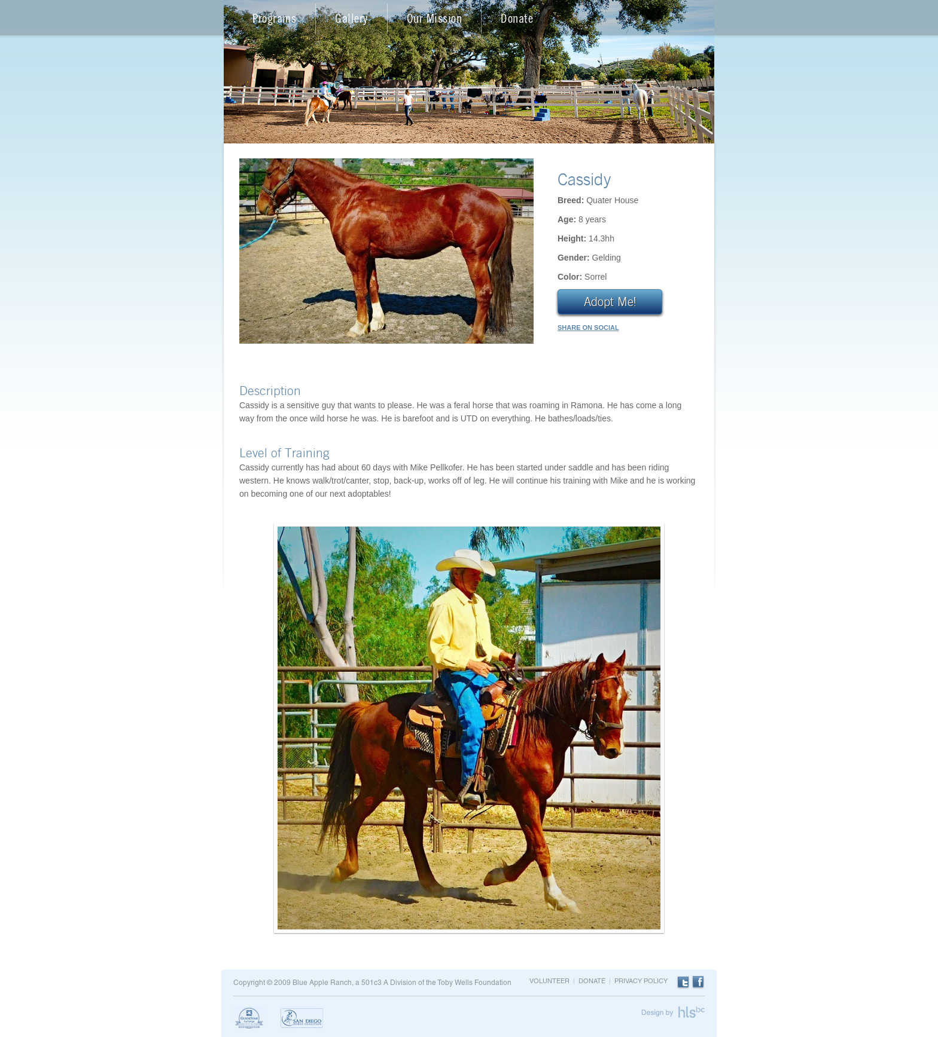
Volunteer (549, 981)
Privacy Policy (641, 981)
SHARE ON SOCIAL (588, 327)
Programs (274, 18)
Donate (517, 18)
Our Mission (434, 18)
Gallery (351, 18)
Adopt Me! (610, 302)
